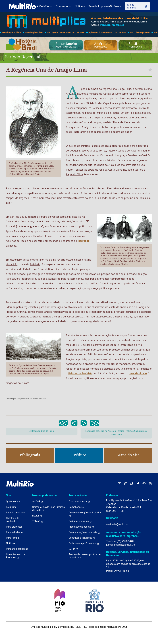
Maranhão (11, 264)
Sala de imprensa (15, 512)
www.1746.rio (121, 570)
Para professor (14, 526)
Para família (12, 537)
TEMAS (38, 521)
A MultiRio (44, 6)
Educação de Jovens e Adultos (33, 398)
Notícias (80, 6)
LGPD (73, 548)
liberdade (83, 241)
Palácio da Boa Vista (80, 373)
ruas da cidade (138, 373)
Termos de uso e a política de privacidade (84, 556)
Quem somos (13, 501)
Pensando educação (17, 548)
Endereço (112, 495)
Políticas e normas (80, 521)
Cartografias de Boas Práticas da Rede (48, 509)
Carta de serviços (79, 501)
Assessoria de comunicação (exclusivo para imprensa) (123, 534)
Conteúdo (63, 6)
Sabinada (102, 198)
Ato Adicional (75, 307)
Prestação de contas (81, 526)
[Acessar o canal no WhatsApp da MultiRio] (144, 484)
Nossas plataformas (44, 495)
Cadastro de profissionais (84, 543)
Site (8, 495)
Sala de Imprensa (99, 6)
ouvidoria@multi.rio (116, 524)
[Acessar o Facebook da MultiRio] (138, 484)
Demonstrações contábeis (84, 532)
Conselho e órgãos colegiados (85, 514)
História (9, 398)
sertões (21, 241)
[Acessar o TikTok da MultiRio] (132, 484)
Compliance (77, 507)
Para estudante (14, 532)
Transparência (78, 495)
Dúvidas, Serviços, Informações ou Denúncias (127, 553)
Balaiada (35, 264)
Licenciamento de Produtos (15, 556)
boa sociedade (17, 274)
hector (37, 515)
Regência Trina (74, 174)
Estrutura (11, 507)
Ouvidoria (112, 518)
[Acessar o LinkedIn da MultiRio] (150, 484)
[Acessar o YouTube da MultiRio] (119, 484)
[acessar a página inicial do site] (22, 6)
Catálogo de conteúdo (12, 520)
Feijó (128, 89)
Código (142, 307)
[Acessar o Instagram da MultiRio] (126, 484)
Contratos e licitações (82, 537)
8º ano (16, 398)
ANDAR (37, 501)
